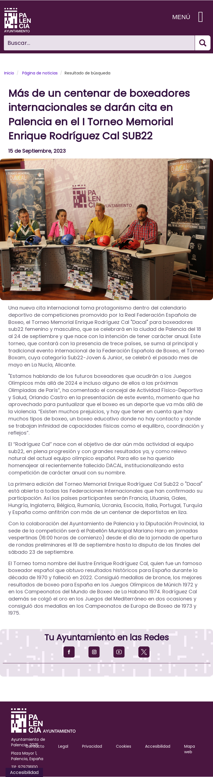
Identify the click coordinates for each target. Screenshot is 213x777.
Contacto (35, 746)
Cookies (123, 746)
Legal (63, 746)
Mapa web (189, 749)
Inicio (9, 73)
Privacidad (92, 746)
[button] (106, 229)
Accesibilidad (157, 746)
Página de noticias (40, 73)
